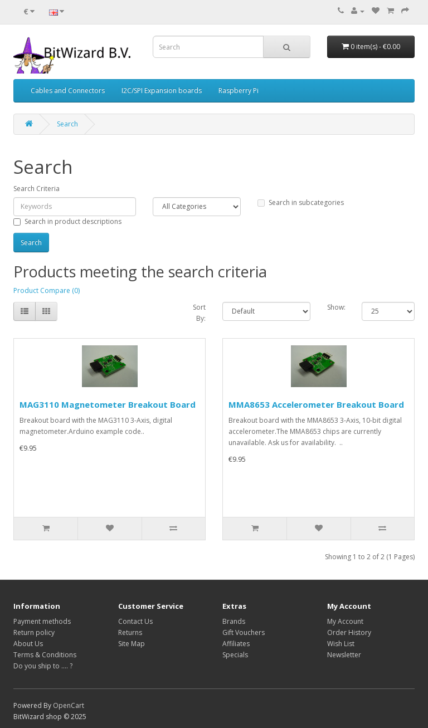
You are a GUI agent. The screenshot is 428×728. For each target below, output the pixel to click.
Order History (349, 632)
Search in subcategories (300, 202)
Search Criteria (36, 188)
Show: (336, 307)
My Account (345, 621)
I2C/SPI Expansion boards (161, 90)
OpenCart (68, 705)
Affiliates (236, 643)
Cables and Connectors (68, 90)
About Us (28, 643)
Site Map (131, 643)
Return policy (34, 632)
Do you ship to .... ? (42, 666)
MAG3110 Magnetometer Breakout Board (108, 404)
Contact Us (135, 621)
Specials (235, 654)
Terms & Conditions (44, 654)
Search (67, 124)
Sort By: (199, 312)
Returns (130, 632)
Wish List (340, 643)
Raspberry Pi (238, 90)
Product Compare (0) (46, 290)
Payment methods (42, 621)
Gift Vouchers (243, 632)
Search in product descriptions (67, 221)
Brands (233, 621)
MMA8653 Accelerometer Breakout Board (316, 404)
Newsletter (344, 654)
